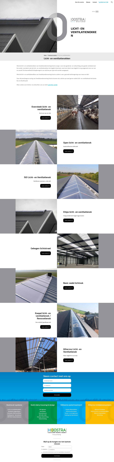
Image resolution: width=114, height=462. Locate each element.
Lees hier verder (52, 85)
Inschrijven (57, 455)
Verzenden (57, 395)
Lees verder (45, 117)
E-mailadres (44, 449)
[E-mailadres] (60, 449)
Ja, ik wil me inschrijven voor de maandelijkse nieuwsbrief (56, 452)
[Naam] (60, 447)
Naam (42, 446)
